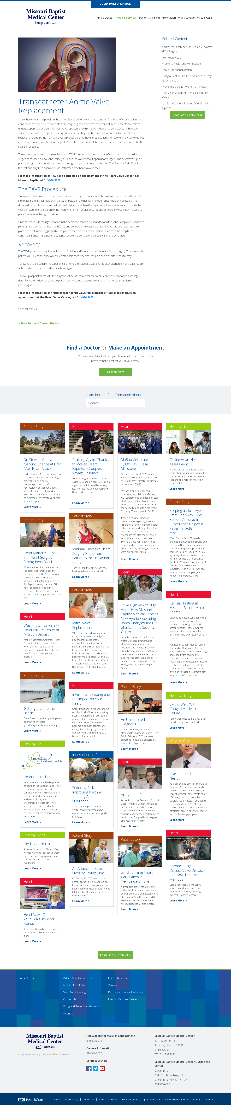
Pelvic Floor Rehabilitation (177, 70)
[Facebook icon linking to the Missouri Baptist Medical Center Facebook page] (89, 1069)
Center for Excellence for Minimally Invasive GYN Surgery (187, 49)
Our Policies (88, 1099)
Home (57, 1099)
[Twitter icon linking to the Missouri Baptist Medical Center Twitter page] (96, 1069)
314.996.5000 (94, 1053)
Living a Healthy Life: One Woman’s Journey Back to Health (187, 78)
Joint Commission (152, 1099)
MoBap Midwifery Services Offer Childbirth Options (186, 106)
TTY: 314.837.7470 (165, 1054)
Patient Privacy (71, 1099)
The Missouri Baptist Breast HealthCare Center (185, 95)
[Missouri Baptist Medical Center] (49, 17)
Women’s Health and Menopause (181, 63)
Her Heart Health (172, 57)
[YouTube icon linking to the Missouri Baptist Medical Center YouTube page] (103, 1069)
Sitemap (209, 1099)
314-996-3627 (85, 297)
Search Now (115, 372)
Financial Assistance (108, 1099)
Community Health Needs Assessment (182, 1099)
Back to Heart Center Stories (38, 323)
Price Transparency (131, 1099)
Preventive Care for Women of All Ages (184, 86)
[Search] (115, 403)
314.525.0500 (162, 1084)
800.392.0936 (94, 1041)
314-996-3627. (52, 180)
